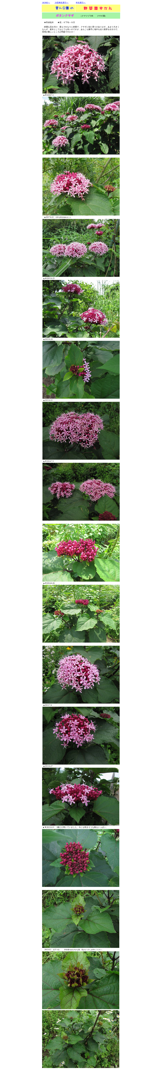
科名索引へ (81, 3)
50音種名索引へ (61, 3)
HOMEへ (46, 3)
